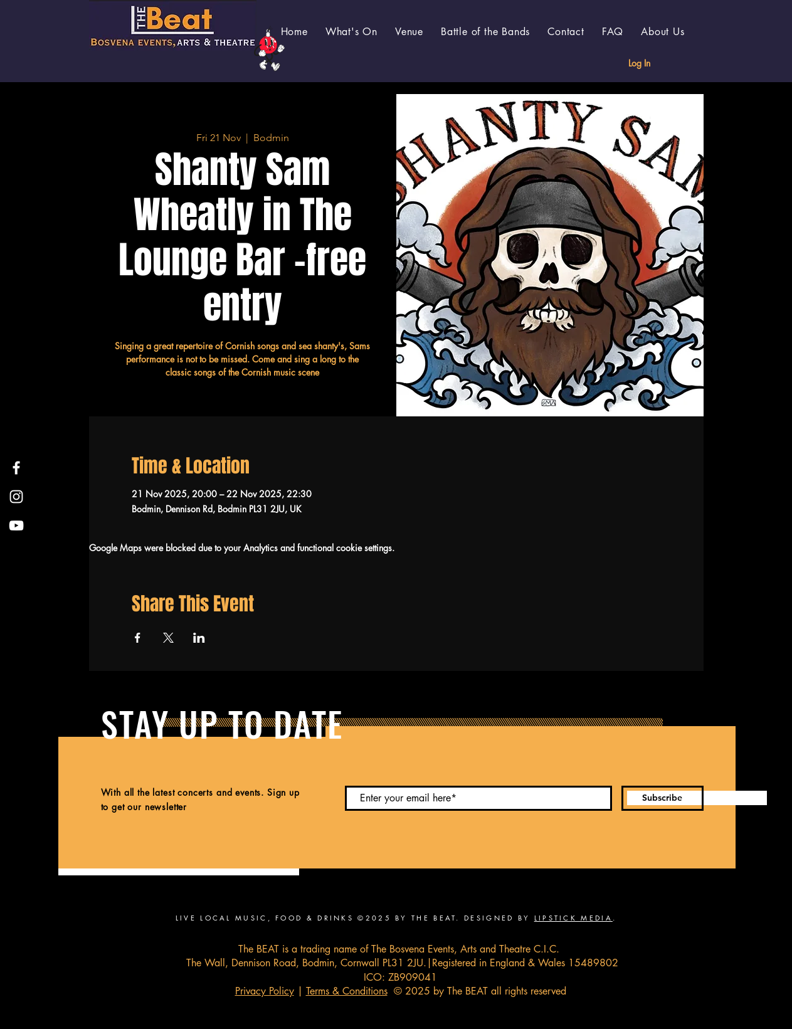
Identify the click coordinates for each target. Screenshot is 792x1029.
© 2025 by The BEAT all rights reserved (477, 991)
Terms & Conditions (347, 991)
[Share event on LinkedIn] (199, 638)
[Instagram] (16, 496)
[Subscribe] (662, 798)
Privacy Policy (264, 991)
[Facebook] (16, 468)
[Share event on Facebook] (138, 638)
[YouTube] (16, 525)
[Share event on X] (168, 638)
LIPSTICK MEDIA (573, 917)
